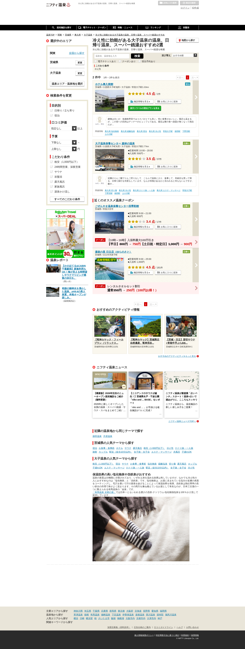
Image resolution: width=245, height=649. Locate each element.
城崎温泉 (105, 614)
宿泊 (95, 448)
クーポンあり (129, 61)
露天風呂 (137, 448)
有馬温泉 (94, 614)
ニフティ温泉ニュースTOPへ (182, 421)
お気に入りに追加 (169, 101)
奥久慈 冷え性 (155, 131)
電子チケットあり (107, 61)
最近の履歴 (189, 3)
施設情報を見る (141, 101)
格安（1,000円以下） (154, 448)
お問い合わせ (192, 627)
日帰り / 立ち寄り (64, 110)
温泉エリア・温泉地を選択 (67, 83)
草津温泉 (78, 614)
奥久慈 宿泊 (142, 131)
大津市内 (151, 618)
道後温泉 (139, 614)
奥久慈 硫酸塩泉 (128, 131)
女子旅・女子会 (142, 452)
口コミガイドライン (163, 627)
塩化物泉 (152, 463)
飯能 (113, 618)
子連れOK (187, 452)
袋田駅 (177, 131)
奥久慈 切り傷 (111, 190)
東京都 (121, 611)
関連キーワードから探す (59, 622)
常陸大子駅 (168, 131)
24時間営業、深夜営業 (67, 167)
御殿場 (120, 618)
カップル (103, 452)
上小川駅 (109, 134)
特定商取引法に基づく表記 (167, 635)
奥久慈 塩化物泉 (112, 131)
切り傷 (172, 463)
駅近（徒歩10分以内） (120, 452)
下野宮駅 (186, 131)
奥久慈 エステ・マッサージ (168, 190)
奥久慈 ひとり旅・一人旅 (144, 190)
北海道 (138, 611)
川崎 (82, 618)
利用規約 (185, 635)
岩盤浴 (58, 176)
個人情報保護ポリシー (144, 635)
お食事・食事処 (107, 448)
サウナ (128, 448)
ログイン (185, 7)
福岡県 (163, 611)
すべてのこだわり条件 (67, 199)
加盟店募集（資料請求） (118, 627)
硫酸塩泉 (162, 463)
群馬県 (112, 611)
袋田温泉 (97, 436)
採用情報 (195, 635)
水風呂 (176, 452)
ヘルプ (180, 627)
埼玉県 (87, 611)
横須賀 (89, 618)
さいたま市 (103, 618)
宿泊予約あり (148, 61)
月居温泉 (107, 436)
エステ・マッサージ (161, 452)
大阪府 (129, 611)
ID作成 (195, 7)
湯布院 (160, 614)
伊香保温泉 (128, 614)
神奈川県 (78, 611)
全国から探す (76, 53)
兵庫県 (104, 611)
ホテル (119, 448)
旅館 (95, 452)
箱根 (86, 614)
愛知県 (154, 611)
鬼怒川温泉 (170, 614)
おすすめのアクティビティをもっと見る (177, 356)
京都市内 (140, 618)
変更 (80, 62)
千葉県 (96, 611)
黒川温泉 (150, 614)
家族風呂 (59, 186)
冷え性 (170, 448)
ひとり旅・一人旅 (184, 448)
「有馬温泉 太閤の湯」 (104, 492)
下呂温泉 (116, 614)
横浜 (76, 618)
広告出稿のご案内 (142, 627)
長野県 (146, 611)
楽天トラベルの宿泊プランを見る (144, 108)
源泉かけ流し (62, 191)
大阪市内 (130, 618)
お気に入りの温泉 (168, 3)
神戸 (160, 618)
